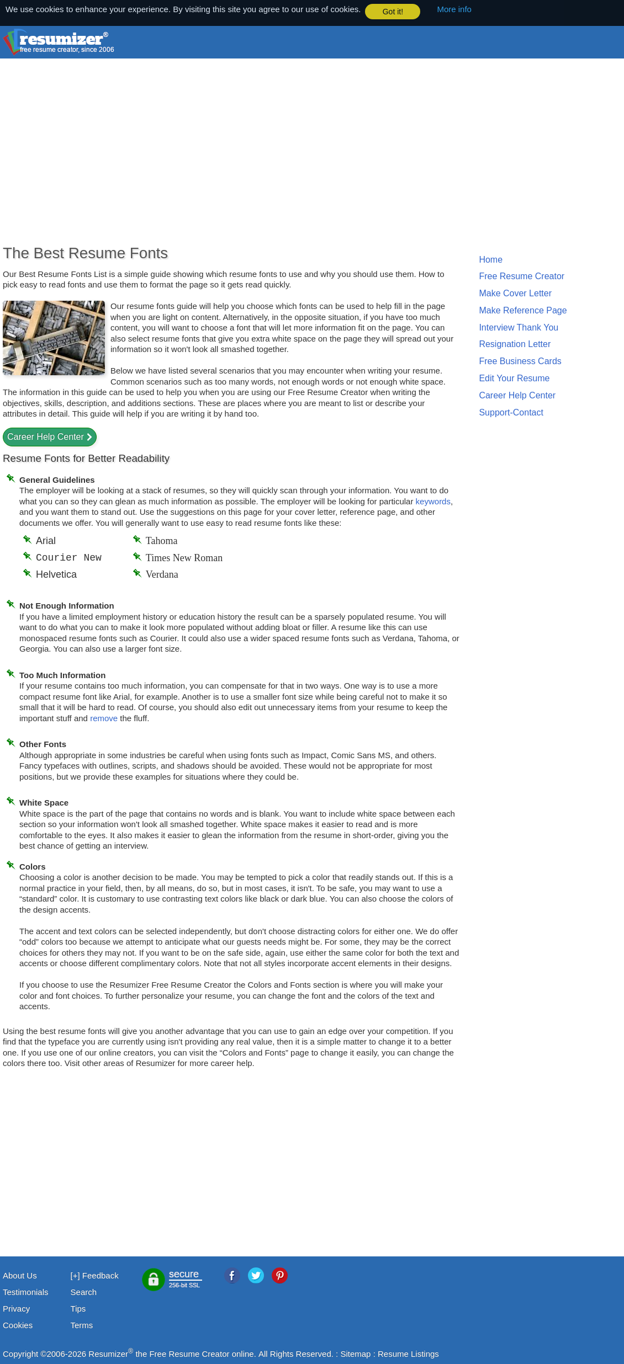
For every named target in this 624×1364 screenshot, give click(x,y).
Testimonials (26, 1291)
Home (491, 259)
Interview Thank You (518, 327)
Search (84, 1291)
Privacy (16, 1308)
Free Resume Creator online (201, 1353)
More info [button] (454, 9)
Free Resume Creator (521, 275)
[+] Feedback (95, 1275)
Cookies (18, 1324)
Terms (82, 1324)
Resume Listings (408, 1353)
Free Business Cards (520, 360)
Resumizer (108, 1353)
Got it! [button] (393, 11)
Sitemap (355, 1353)
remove (104, 717)
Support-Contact (511, 412)
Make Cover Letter (515, 292)
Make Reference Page (523, 310)
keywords (433, 500)
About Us (20, 1275)
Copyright (20, 1353)
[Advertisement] (270, 154)
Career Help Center (45, 436)
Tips (78, 1308)
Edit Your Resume (514, 377)
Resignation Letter (515, 344)
